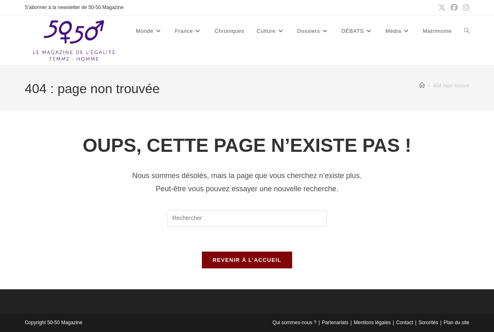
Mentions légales (372, 322)
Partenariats (335, 322)
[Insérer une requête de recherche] (247, 218)
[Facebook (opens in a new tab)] (454, 8)
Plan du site (456, 322)
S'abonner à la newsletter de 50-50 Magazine (74, 7)
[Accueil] (422, 85)
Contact (404, 322)
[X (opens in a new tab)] (442, 8)
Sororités (428, 322)
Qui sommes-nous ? (294, 322)
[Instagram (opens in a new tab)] (464, 8)
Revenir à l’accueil (247, 260)
